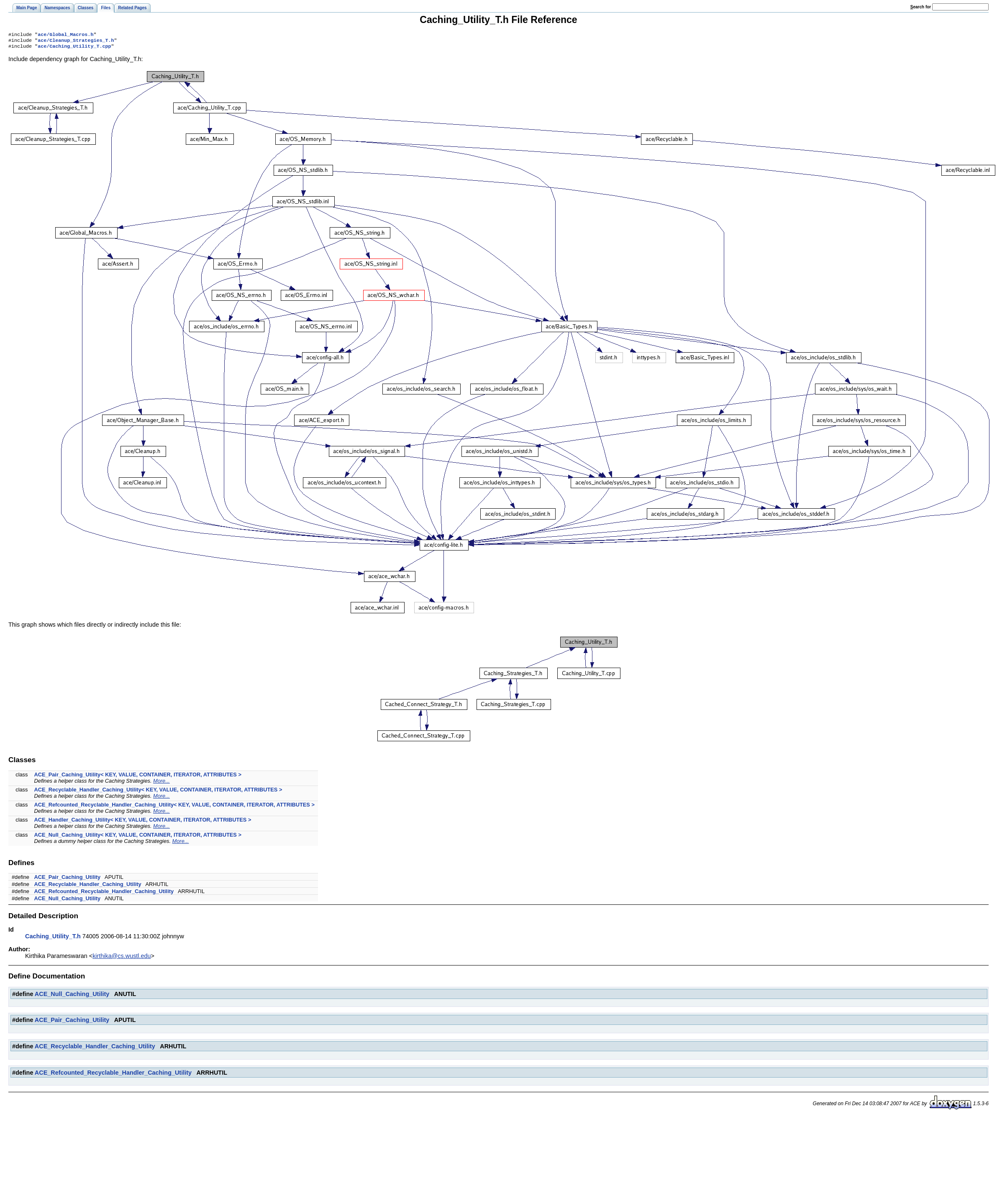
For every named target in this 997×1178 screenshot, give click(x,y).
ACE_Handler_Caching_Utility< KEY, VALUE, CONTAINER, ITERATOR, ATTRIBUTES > (142, 822)
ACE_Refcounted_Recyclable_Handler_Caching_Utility (104, 894)
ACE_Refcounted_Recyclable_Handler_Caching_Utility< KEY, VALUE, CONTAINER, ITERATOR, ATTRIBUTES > (174, 807)
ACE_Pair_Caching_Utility (67, 879)
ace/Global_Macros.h (65, 35)
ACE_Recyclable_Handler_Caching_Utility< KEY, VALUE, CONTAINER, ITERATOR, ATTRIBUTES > (158, 792)
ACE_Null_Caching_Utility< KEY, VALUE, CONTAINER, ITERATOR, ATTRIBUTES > (137, 837)
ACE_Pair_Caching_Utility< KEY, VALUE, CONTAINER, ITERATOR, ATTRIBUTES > (137, 777)
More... (161, 783)
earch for (920, 7)
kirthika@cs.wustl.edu (121, 958)
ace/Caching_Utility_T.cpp (74, 48)
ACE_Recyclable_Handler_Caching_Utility (87, 887)
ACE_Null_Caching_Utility (67, 901)
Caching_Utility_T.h (53, 938)
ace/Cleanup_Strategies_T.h (76, 41)
